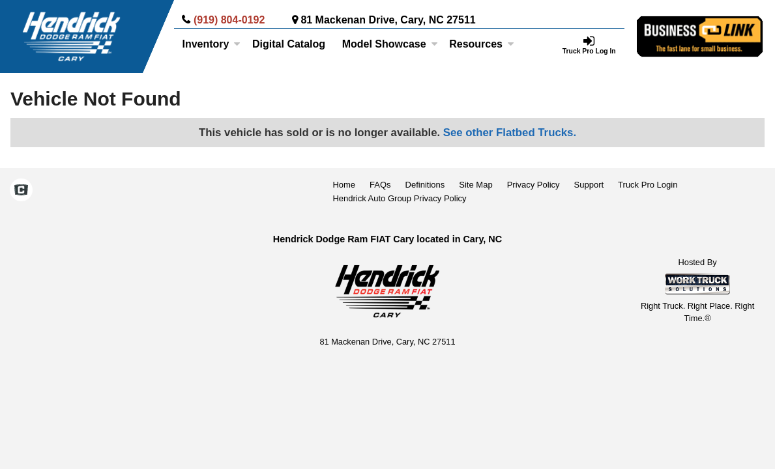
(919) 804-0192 (229, 19)
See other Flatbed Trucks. (509, 132)
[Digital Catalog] (289, 44)
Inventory (211, 44)
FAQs (380, 185)
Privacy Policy (533, 185)
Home (343, 185)
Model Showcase (390, 44)
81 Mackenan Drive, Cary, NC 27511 (387, 19)
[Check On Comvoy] (21, 191)
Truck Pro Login (647, 185)
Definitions (425, 185)
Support (589, 185)
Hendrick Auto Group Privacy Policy (399, 198)
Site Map (475, 185)
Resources (481, 44)
